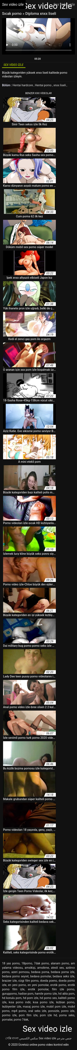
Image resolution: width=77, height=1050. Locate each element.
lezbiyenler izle (11, 1006)
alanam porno (60, 963)
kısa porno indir (20, 1002)
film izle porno (63, 989)
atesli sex (57, 967)
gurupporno (9, 993)
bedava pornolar (40, 976)
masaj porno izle (34, 1006)
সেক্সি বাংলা (11, 1038)
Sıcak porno (12, 13)
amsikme (43, 967)
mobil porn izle (56, 1006)
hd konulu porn (12, 998)
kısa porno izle (43, 1002)
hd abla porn (66, 993)
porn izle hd (48, 1015)
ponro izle (67, 1011)
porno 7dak (21, 1019)
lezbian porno (65, 1002)
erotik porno (58, 985)
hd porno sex (48, 998)
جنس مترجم (64, 1038)
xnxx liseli (60, 85)
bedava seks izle (64, 976)
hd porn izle (30, 998)
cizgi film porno (28, 980)
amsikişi (30, 967)
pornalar (7, 1019)
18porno (27, 963)
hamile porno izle (46, 993)
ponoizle (53, 1011)
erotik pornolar (38, 989)
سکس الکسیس (28, 1038)
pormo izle (9, 1015)
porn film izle (28, 1015)
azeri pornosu (20, 972)
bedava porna (40, 972)
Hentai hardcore (23, 85)
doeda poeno (48, 980)
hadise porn (25, 993)
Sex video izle (47, 1038)
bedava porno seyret (15, 976)
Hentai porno (43, 85)
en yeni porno (17, 985)
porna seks (67, 1015)
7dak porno (41, 963)
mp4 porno (18, 1011)
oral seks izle (37, 1011)
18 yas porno (11, 963)
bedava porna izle (62, 972)
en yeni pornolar (38, 985)
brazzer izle (9, 980)
